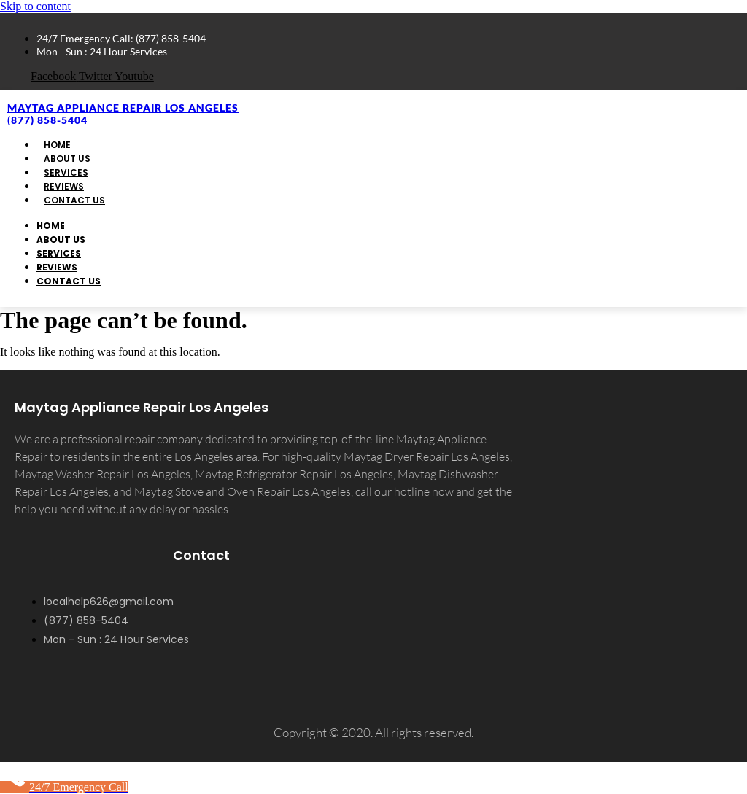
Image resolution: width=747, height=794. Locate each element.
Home (50, 225)
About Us (60, 239)
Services (58, 253)
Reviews (56, 267)
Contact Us (74, 200)
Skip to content (35, 6)
